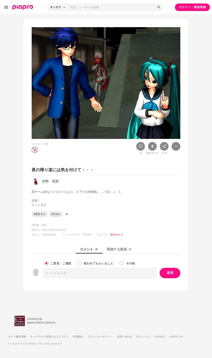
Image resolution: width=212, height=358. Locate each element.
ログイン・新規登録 (192, 7)
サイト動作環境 (17, 336)
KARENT (159, 336)
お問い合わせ (124, 336)
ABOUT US (176, 336)
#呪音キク (39, 214)
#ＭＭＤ (55, 214)
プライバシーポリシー (100, 336)
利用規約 (78, 336)
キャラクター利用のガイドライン (49, 336)
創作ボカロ (116, 234)
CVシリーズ (143, 336)
